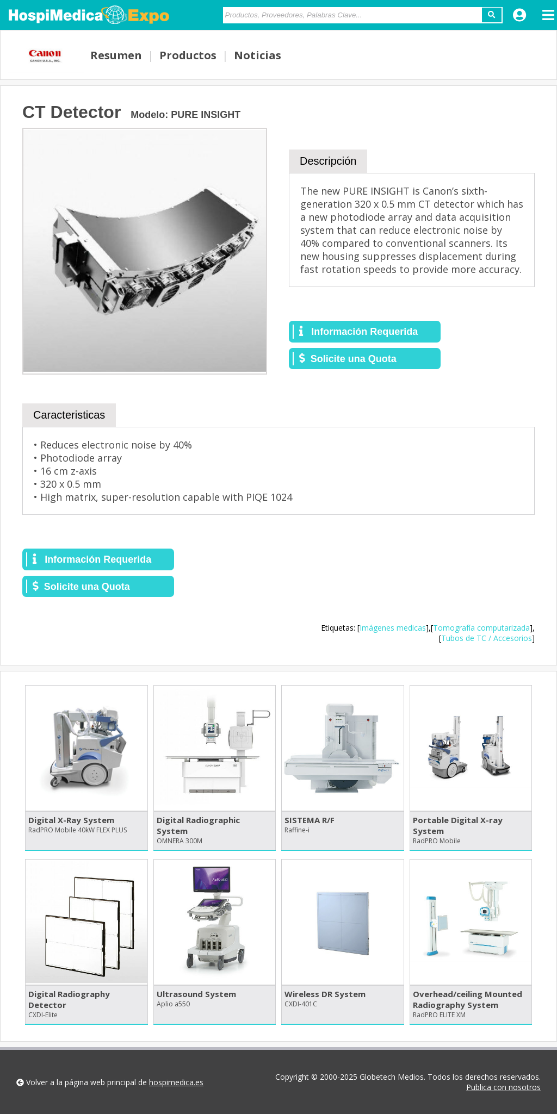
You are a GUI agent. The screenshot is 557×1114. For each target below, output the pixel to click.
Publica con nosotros (503, 1087)
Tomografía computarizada (481, 628)
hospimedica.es (176, 1082)
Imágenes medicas (393, 628)
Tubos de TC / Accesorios (486, 638)
